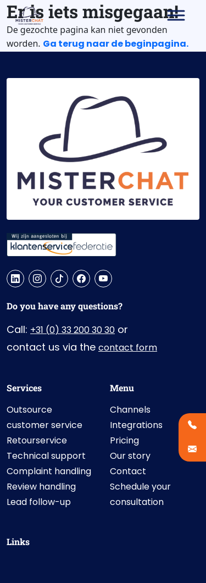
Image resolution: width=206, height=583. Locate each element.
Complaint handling (49, 471)
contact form (127, 347)
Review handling (41, 486)
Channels (130, 409)
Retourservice (37, 440)
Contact (128, 471)
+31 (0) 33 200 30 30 (72, 330)
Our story (130, 455)
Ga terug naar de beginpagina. (115, 43)
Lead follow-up (39, 502)
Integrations (136, 425)
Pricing (124, 440)
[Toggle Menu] (176, 15)
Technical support (46, 455)
